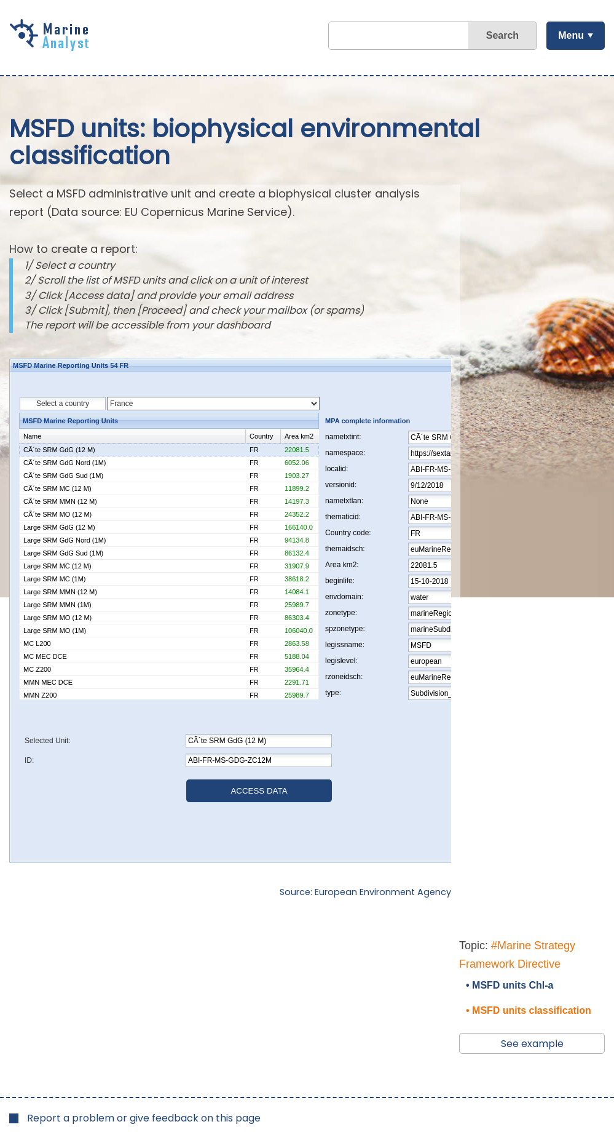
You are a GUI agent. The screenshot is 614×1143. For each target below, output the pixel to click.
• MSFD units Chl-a (509, 985)
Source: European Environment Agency (365, 892)
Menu (571, 35)
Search (502, 35)
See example (532, 1044)
